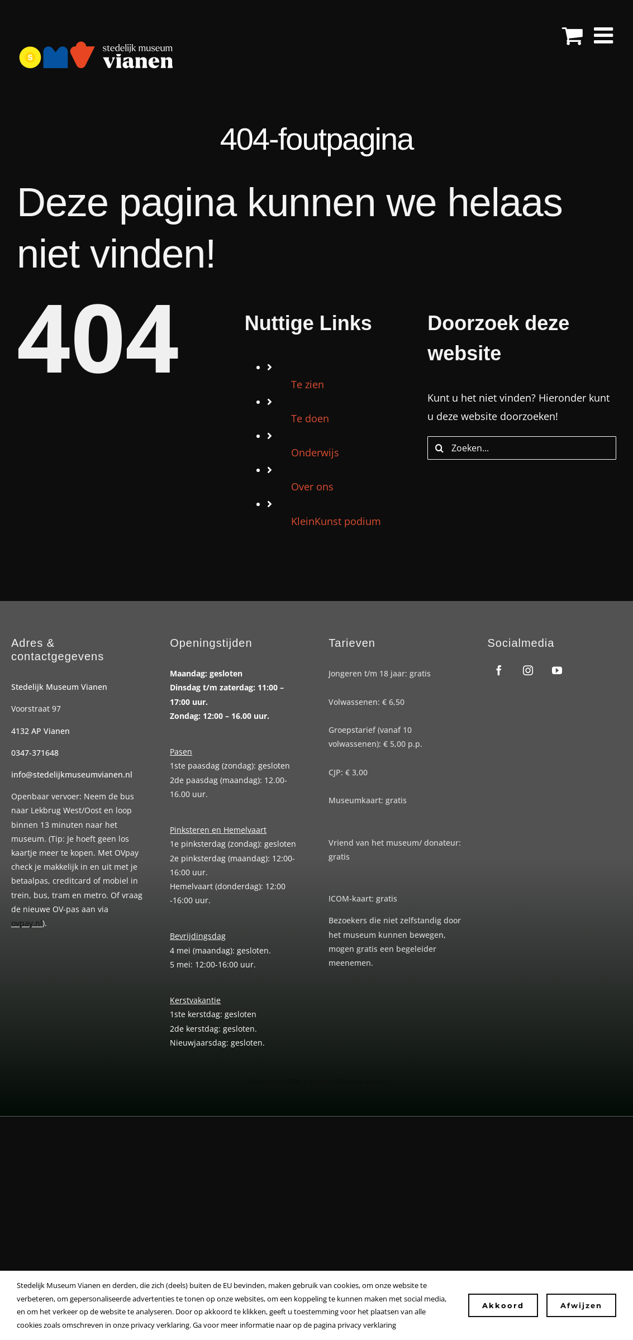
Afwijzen (581, 1305)
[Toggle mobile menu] (605, 35)
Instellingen (428, 1325)
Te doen (310, 418)
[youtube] (557, 670)
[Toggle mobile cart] (572, 35)
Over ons (312, 486)
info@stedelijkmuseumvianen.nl (71, 774)
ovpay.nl (26, 923)
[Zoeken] (439, 448)
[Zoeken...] (521, 448)
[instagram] (528, 670)
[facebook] (499, 670)
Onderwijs (315, 452)
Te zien (307, 384)
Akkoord (503, 1305)
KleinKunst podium (336, 521)
